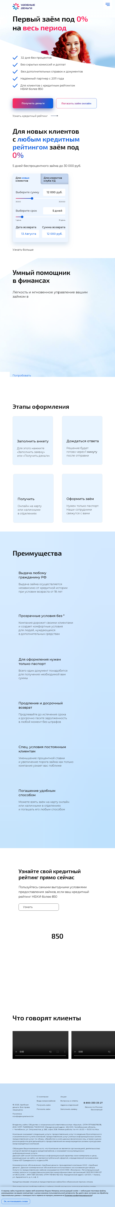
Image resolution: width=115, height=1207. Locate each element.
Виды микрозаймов (46, 1101)
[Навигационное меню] (108, 4)
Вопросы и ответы (69, 1101)
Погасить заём (43, 1109)
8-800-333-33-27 (93, 1102)
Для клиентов (22, 179)
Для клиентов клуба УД (53, 179)
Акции (63, 1097)
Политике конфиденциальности (78, 1195)
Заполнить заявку (68, 1109)
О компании (42, 1097)
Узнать (28, 907)
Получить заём (44, 1105)
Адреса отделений (69, 1105)
